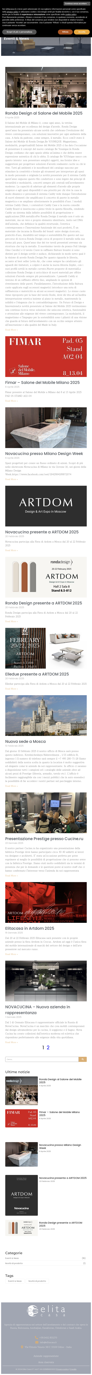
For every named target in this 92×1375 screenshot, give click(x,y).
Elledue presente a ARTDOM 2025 (37, 674)
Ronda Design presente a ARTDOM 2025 (43, 603)
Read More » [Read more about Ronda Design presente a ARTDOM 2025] (11, 621)
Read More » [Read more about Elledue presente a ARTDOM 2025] (11, 688)
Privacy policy (62, 1369)
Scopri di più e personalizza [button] (19, 32)
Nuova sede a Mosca (25, 741)
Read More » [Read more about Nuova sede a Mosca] (11, 786)
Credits (73, 1369)
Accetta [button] (81, 32)
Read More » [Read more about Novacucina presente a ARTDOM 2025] (11, 550)
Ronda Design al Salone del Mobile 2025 (44, 113)
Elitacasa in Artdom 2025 (29, 928)
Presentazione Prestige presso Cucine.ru (44, 838)
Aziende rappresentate (46, 1356)
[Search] (42, 1059)
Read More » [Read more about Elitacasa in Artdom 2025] (11, 954)
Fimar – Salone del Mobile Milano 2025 (42, 382)
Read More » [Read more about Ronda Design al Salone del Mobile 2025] (11, 329)
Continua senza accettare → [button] (77, 3)
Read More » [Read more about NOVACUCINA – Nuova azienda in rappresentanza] (11, 1042)
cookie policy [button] (70, 14)
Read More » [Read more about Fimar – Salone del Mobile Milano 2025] (11, 400)
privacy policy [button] (12, 12)
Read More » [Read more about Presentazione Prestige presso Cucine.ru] (11, 875)
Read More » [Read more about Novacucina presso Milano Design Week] (11, 479)
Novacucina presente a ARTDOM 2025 (42, 532)
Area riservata (46, 1362)
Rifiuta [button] (65, 32)
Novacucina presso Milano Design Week (44, 453)
